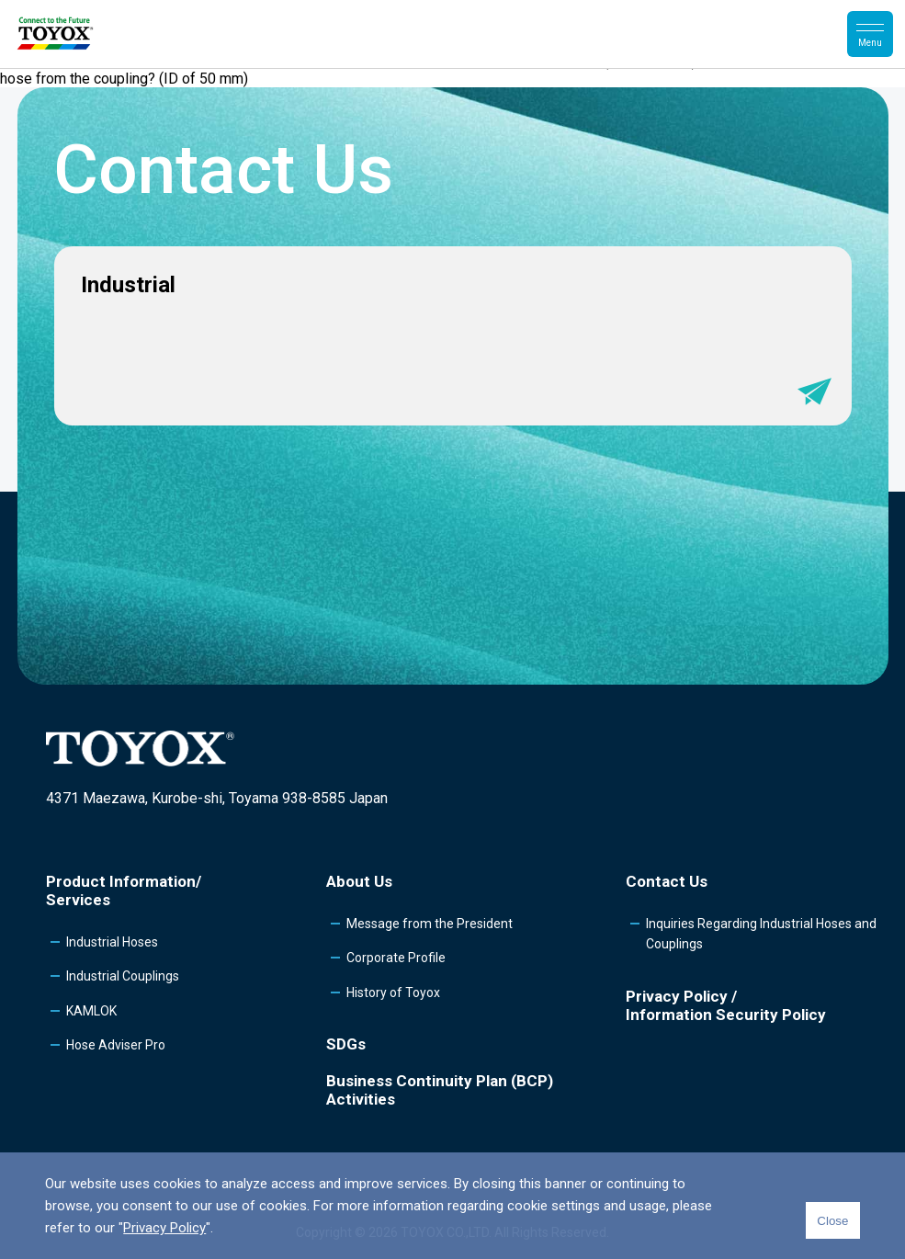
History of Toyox (393, 992)
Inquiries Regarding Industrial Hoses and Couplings (761, 933)
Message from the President (429, 923)
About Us (359, 881)
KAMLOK (91, 1011)
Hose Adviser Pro (115, 1045)
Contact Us (666, 881)
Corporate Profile (396, 957)
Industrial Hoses (112, 942)
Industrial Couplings (122, 976)
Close (832, 1221)
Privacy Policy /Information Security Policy (726, 1005)
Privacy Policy (164, 1227)
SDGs (346, 1044)
